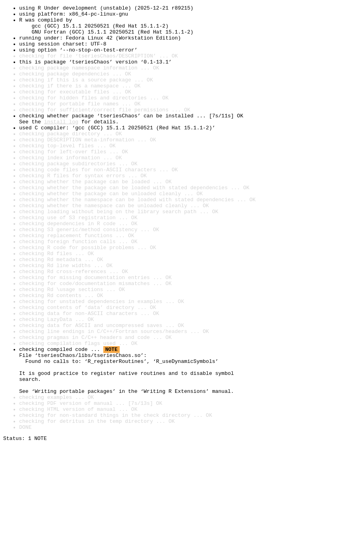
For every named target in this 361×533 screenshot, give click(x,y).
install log (61, 145)
